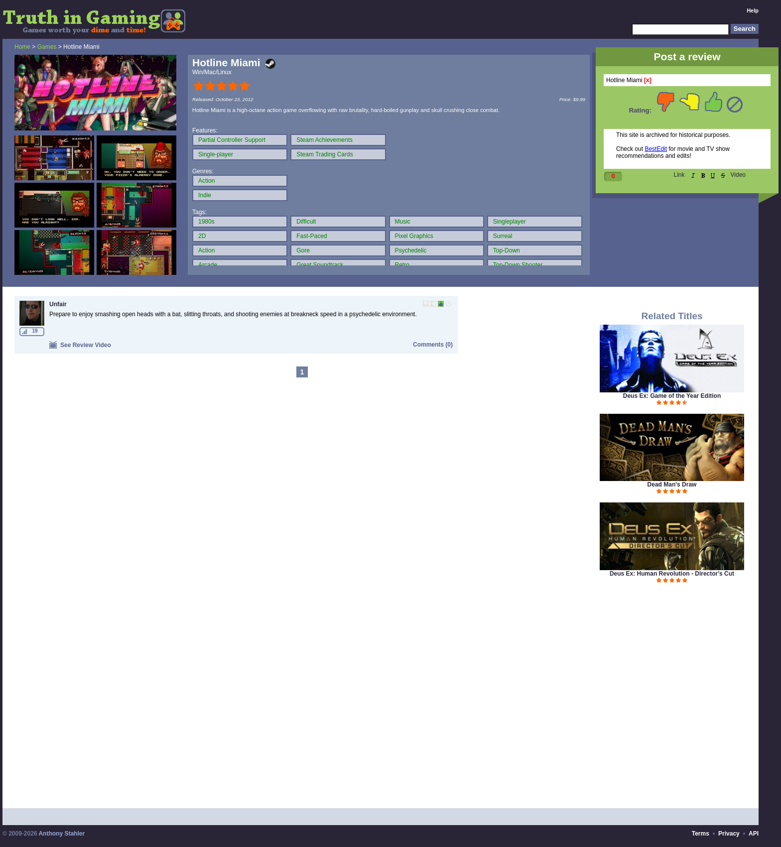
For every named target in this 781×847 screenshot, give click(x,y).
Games (47, 46)
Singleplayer (509, 221)
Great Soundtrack (319, 264)
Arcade (207, 264)
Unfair (58, 304)
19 (34, 331)
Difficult (306, 221)
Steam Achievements (324, 139)
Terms (700, 833)
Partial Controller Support (231, 139)
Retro (402, 264)
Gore (303, 250)
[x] (647, 80)
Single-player (215, 154)
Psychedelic (411, 250)
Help (753, 10)
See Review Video (80, 345)
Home (22, 46)
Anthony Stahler (61, 833)
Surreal (503, 236)
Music (402, 221)
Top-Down (506, 250)
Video (738, 174)
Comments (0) (433, 344)
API (754, 833)
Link (679, 174)
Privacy (729, 833)
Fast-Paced (311, 236)
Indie (204, 195)
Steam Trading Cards (324, 154)
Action (206, 180)
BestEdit (656, 148)
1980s (206, 221)
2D (202, 236)
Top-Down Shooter (517, 264)
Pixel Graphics (414, 236)
